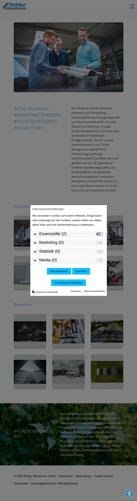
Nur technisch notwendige (68, 240)
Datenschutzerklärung (94, 249)
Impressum (75, 249)
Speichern (81, 229)
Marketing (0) (50, 200)
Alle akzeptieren (59, 229)
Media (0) (46, 217)
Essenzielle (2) (51, 191)
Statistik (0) (48, 209)
